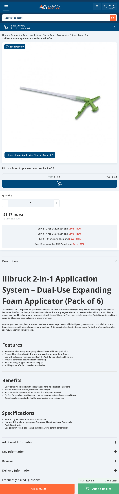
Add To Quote (30, 488)
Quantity (7, 195)
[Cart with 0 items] (109, 6)
